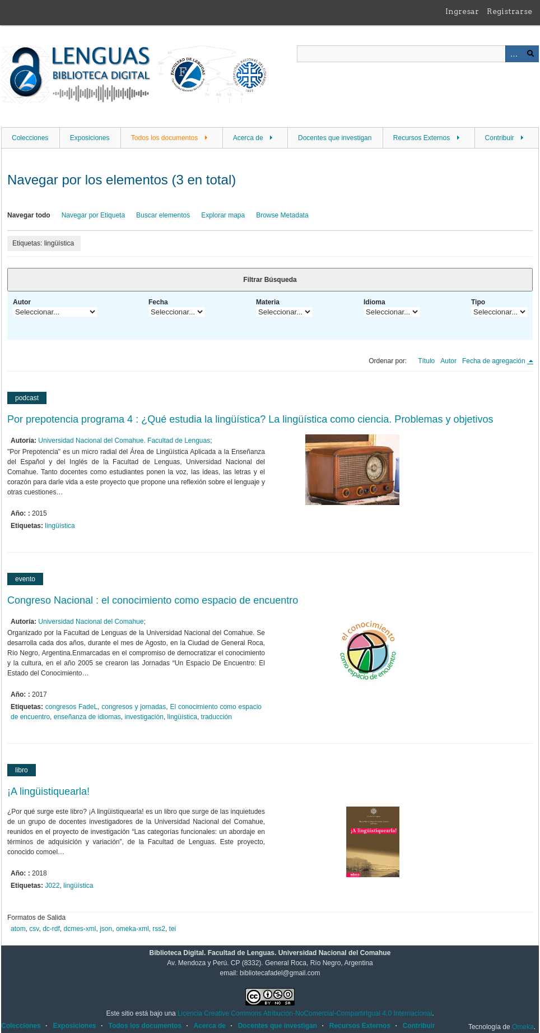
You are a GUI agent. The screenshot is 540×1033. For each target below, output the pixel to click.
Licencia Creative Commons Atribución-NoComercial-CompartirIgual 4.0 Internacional (305, 1013)
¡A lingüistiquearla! (48, 791)
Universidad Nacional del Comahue (90, 622)
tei (172, 929)
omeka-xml (132, 929)
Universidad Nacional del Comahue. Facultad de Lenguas (124, 440)
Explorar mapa (223, 215)
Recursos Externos (421, 138)
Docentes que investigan (334, 138)
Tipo (478, 302)
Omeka (523, 1027)
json (106, 929)
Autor (22, 302)
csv (34, 929)
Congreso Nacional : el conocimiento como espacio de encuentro (152, 600)
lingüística (60, 526)
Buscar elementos (163, 215)
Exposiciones (90, 138)
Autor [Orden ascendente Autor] (448, 361)
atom (18, 929)
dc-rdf (51, 929)
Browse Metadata (282, 215)
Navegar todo (28, 215)
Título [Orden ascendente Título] (426, 361)
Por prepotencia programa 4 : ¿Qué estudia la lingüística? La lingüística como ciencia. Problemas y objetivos (250, 419)
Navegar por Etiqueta (93, 215)
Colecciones (30, 138)
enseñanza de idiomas (87, 717)
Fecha (158, 302)
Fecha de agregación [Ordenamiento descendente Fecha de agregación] (494, 361)
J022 (52, 886)
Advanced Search (513, 53)
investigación (144, 717)
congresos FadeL (71, 707)
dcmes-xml (80, 929)
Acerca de (248, 138)
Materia (268, 302)
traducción (216, 717)
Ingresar (462, 11)
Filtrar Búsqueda (269, 280)
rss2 (158, 929)
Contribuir (499, 138)
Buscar (530, 53)
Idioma (374, 302)
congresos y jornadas (133, 707)
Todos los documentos (164, 138)
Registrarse (509, 11)
